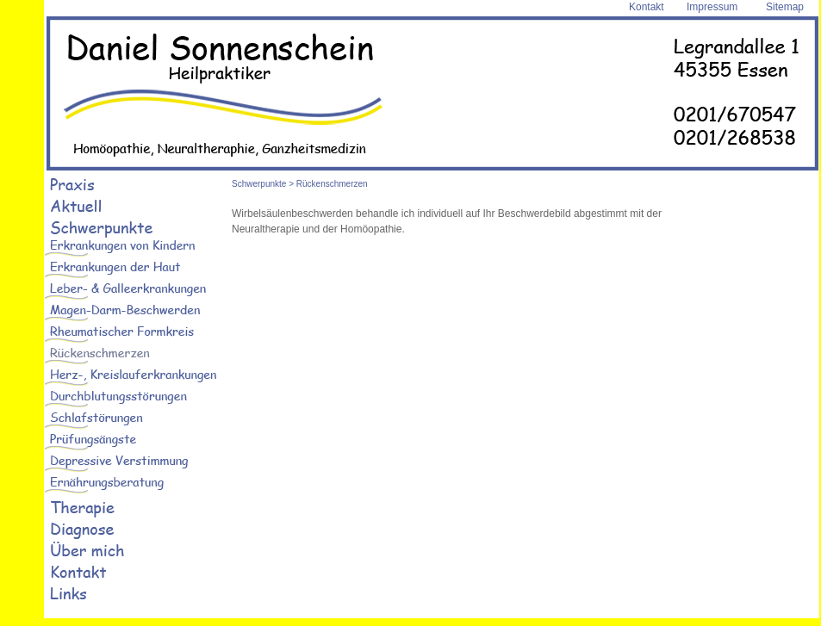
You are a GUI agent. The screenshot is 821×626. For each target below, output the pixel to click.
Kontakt (646, 7)
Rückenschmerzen (332, 184)
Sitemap (785, 7)
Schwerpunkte (259, 184)
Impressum (712, 7)
